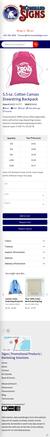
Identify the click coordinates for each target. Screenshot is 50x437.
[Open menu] (44, 44)
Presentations (8, 391)
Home (4, 362)
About (4, 366)
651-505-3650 (10, 35)
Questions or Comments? (13, 404)
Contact (5, 370)
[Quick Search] (17, 44)
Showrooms (7, 387)
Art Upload (6, 374)
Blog (4, 395)
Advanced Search (9, 383)
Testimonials (8, 398)
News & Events (8, 377)
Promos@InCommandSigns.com (33, 35)
